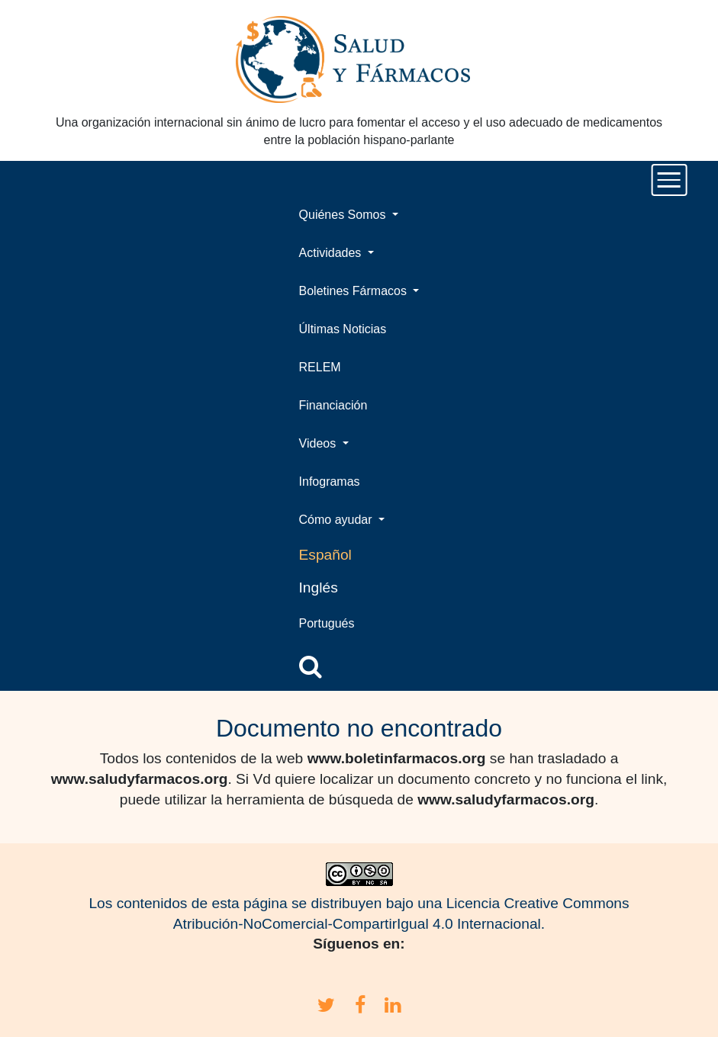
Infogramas (329, 481)
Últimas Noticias (343, 329)
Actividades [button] (332, 252)
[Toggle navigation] (669, 180)
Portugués (327, 623)
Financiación (333, 405)
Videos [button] (319, 443)
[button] (310, 666)
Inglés (318, 588)
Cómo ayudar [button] (337, 519)
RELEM (320, 367)
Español (325, 555)
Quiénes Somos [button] (344, 214)
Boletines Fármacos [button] (355, 290)
